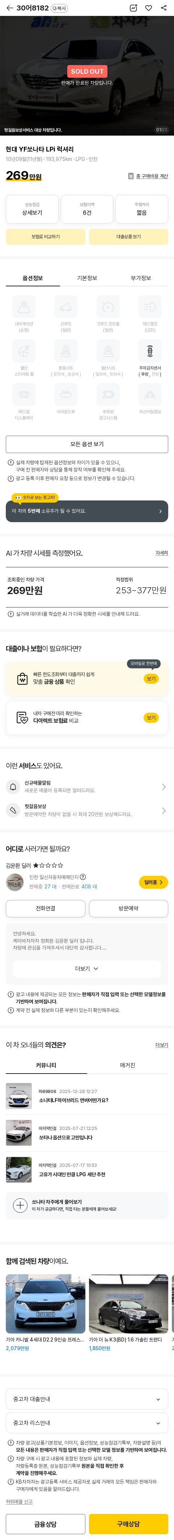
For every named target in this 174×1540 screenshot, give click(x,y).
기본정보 (87, 278)
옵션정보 (33, 278)
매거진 (127, 1065)
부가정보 (141, 278)
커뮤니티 (46, 1065)
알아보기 (87, 678)
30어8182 (42, 8)
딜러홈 (150, 882)
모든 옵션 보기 (87, 444)
